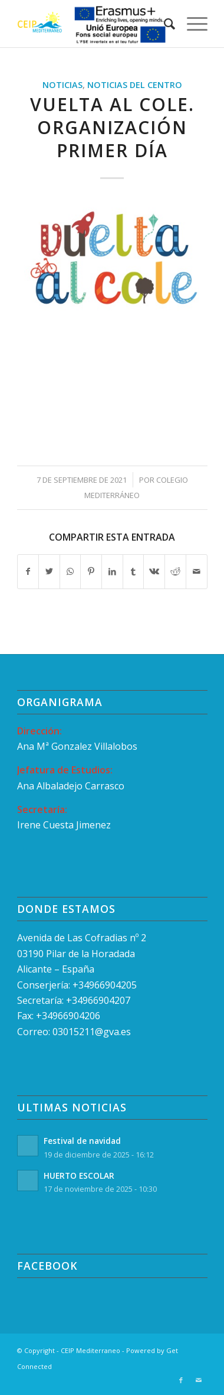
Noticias (62, 84)
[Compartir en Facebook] (28, 571)
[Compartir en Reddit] (175, 571)
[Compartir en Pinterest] (91, 571)
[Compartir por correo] (196, 571)
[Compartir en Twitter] (49, 571)
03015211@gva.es (92, 1031)
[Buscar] (163, 23)
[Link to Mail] (198, 1380)
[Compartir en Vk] (154, 571)
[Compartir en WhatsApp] (70, 571)
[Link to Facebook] (181, 1380)
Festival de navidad (82, 1140)
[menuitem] (163, 23)
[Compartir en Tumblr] (133, 571)
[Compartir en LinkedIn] (112, 571)
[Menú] (191, 23)
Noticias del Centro (134, 84)
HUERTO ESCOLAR (79, 1175)
